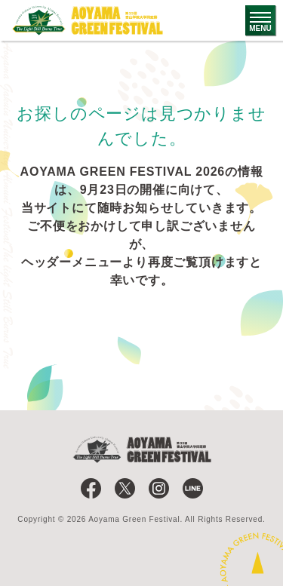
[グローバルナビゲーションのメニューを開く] (260, 20)
